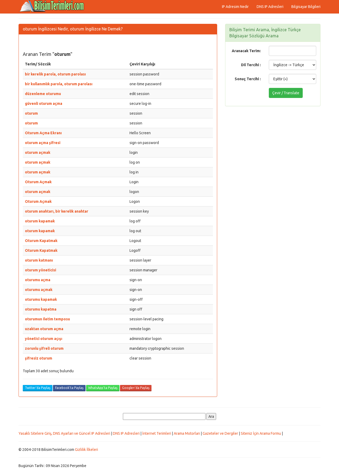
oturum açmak (37, 152)
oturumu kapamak (41, 299)
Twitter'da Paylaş (37, 387)
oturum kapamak (40, 221)
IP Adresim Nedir (235, 7)
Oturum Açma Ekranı (43, 133)
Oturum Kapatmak (41, 241)
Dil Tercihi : (251, 65)
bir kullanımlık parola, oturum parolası (58, 84)
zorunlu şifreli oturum (44, 348)
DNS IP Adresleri (270, 7)
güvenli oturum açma (43, 103)
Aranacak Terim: (246, 51)
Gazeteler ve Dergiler (220, 433)
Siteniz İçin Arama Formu (261, 433)
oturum (31, 113)
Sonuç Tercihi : (248, 79)
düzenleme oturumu (43, 94)
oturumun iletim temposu (47, 319)
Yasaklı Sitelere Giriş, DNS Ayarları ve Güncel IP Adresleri (64, 433)
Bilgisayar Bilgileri (305, 7)
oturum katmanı (39, 260)
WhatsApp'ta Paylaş (102, 387)
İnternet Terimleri (156, 433)
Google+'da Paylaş (135, 387)
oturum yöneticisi (40, 270)
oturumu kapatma (40, 309)
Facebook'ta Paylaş (69, 387)
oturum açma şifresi (42, 143)
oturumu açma (37, 280)
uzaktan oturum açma (44, 329)
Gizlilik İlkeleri (86, 449)
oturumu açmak (38, 290)
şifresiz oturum (38, 358)
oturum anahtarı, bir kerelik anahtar (56, 211)
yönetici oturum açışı (43, 339)
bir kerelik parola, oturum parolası (55, 74)
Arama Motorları (187, 433)
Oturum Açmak (38, 182)
